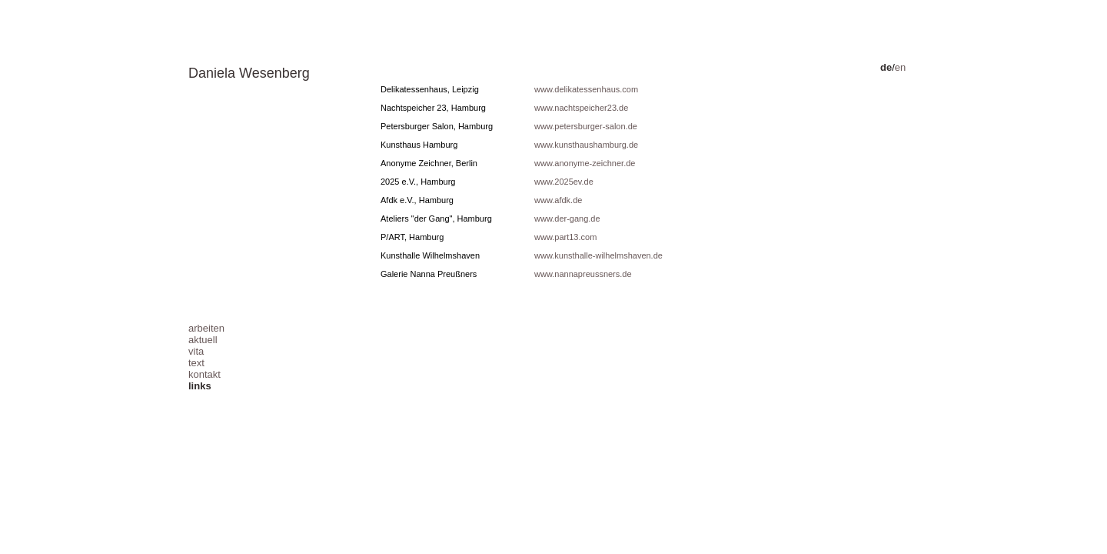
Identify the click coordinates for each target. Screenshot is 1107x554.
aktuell (203, 339)
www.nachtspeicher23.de (581, 107)
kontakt (204, 374)
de (886, 67)
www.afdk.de (558, 200)
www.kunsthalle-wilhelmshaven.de (598, 255)
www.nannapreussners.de (583, 274)
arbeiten (206, 328)
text (196, 363)
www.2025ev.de (563, 181)
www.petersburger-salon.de (585, 126)
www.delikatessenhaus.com (586, 89)
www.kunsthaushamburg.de (586, 144)
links (199, 386)
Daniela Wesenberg (249, 73)
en (900, 67)
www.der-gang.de (567, 218)
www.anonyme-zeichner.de (584, 163)
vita (196, 351)
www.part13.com (565, 237)
